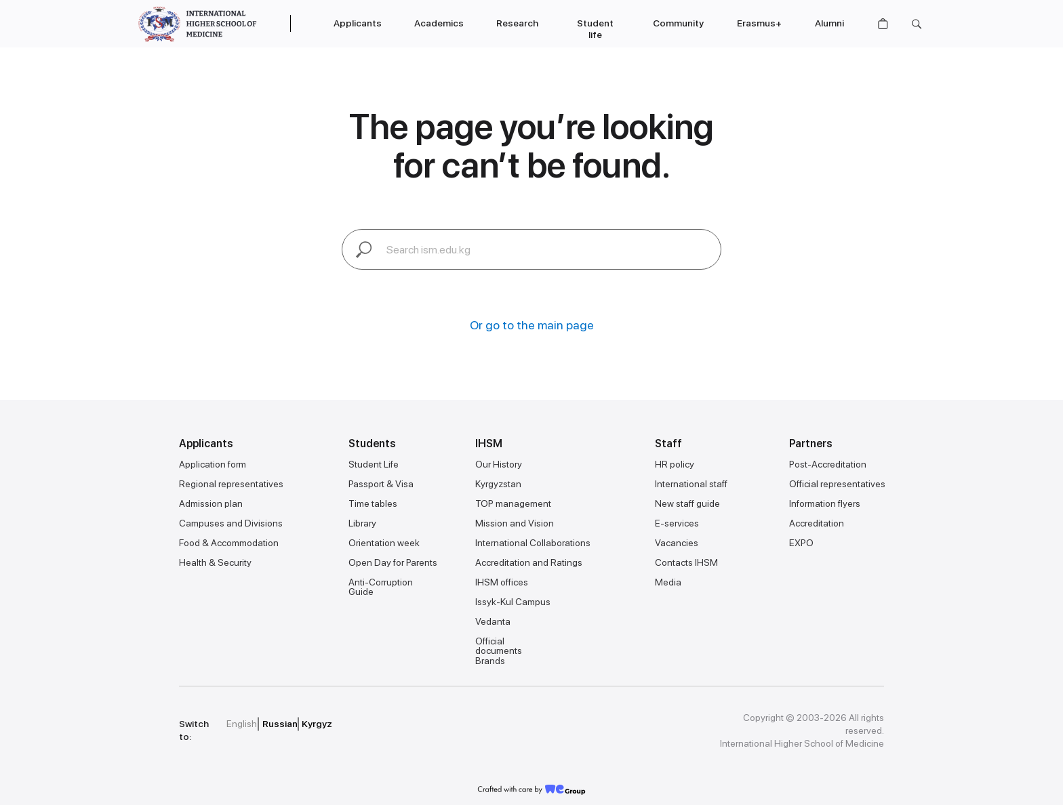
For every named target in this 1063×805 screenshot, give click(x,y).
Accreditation (816, 523)
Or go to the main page (532, 325)
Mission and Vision (514, 523)
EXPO (801, 542)
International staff (691, 483)
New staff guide (687, 503)
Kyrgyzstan (498, 483)
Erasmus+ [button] (759, 23)
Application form (212, 464)
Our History (498, 464)
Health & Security (215, 562)
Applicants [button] (358, 23)
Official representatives (837, 483)
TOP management (513, 503)
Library (362, 523)
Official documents (498, 646)
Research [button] (517, 23)
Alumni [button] (829, 23)
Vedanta (492, 621)
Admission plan (211, 503)
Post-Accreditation (827, 464)
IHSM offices (501, 582)
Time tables (372, 503)
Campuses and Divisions (231, 523)
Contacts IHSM (686, 562)
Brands (490, 660)
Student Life (373, 464)
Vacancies (676, 542)
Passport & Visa (381, 483)
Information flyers (824, 503)
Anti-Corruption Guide (380, 587)
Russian (280, 723)
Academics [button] (439, 23)
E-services (677, 523)
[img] (436, 724)
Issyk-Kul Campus (512, 601)
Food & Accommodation (229, 542)
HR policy (674, 464)
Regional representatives (231, 483)
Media (668, 582)
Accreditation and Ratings (528, 562)
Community (678, 23)
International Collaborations (532, 542)
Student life (595, 29)
